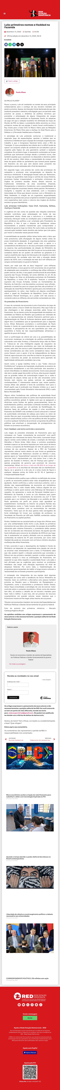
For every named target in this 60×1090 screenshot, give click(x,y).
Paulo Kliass (21, 92)
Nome (9, 689)
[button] (4, 13)
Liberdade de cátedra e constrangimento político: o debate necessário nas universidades (29, 915)
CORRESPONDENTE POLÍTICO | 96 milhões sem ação (27, 978)
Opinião (28, 32)
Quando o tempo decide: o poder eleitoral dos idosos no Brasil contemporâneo (28, 858)
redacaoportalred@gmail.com (20, 713)
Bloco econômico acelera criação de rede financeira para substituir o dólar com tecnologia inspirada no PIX (28, 796)
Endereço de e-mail (13, 682)
